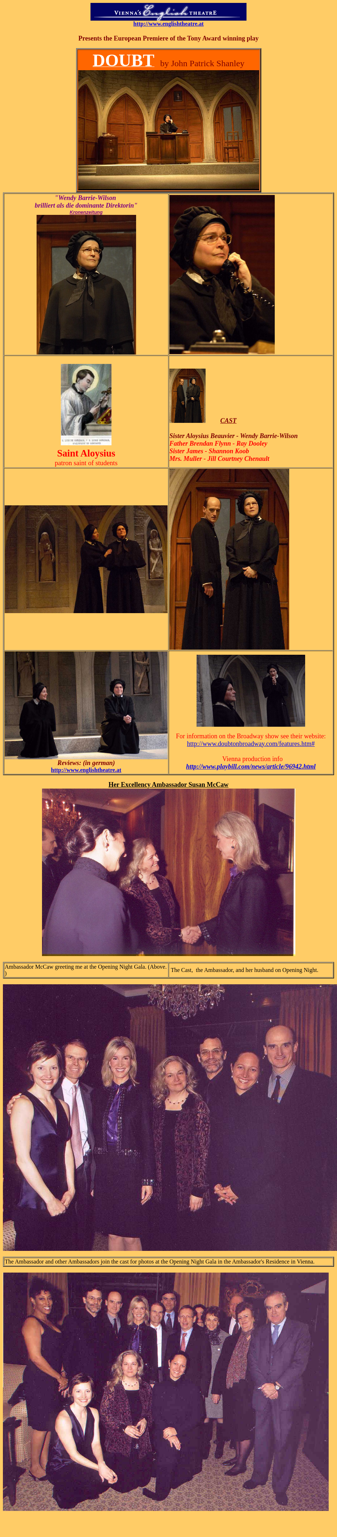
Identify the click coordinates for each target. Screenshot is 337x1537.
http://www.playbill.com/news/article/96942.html (251, 766)
